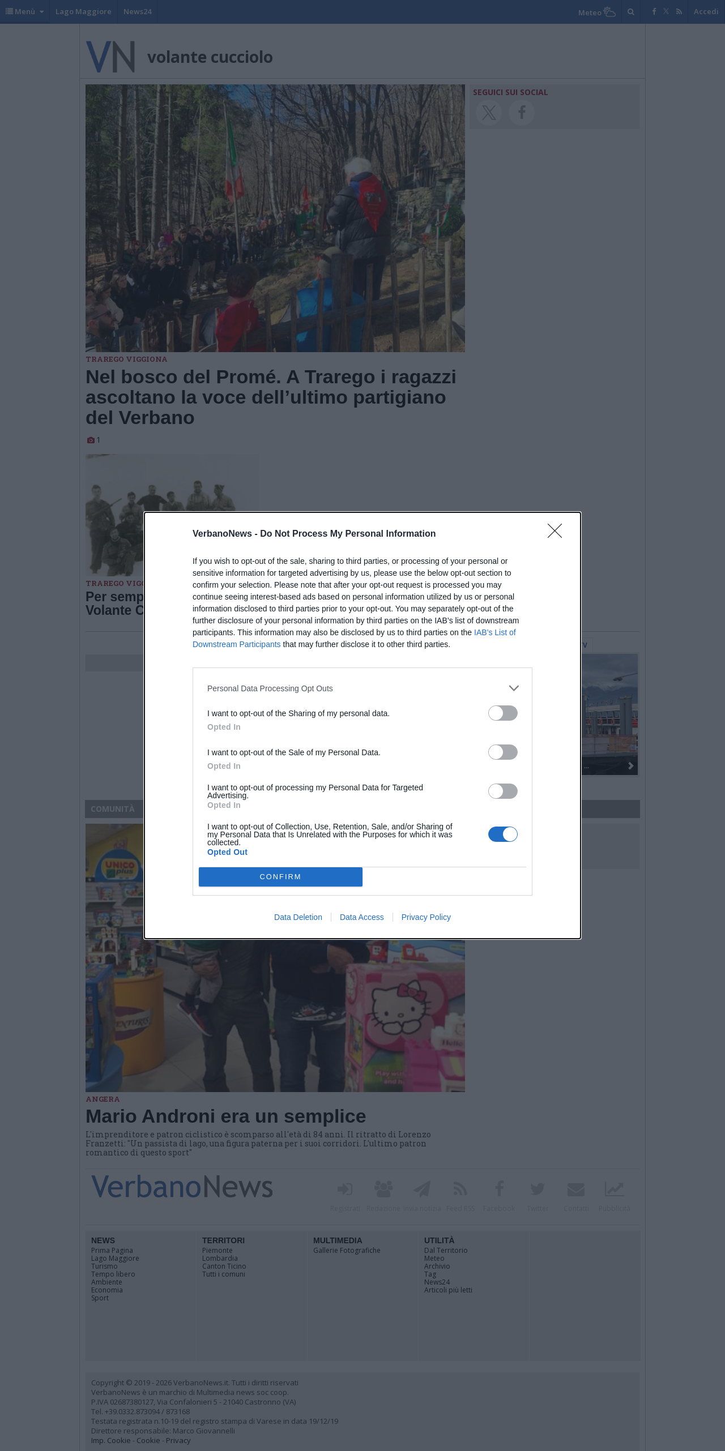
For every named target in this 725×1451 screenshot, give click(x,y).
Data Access (362, 917)
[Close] (558, 534)
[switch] (503, 713)
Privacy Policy (426, 917)
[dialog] (362, 725)
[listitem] (362, 688)
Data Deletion (298, 917)
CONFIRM (280, 876)
